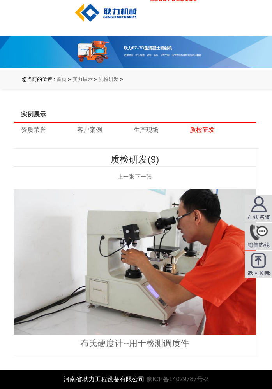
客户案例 (89, 129)
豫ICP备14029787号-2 (177, 379)
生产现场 (146, 129)
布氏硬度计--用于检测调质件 (134, 343)
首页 (62, 79)
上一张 (126, 176)
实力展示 (82, 79)
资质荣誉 (33, 129)
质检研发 (108, 79)
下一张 (143, 176)
